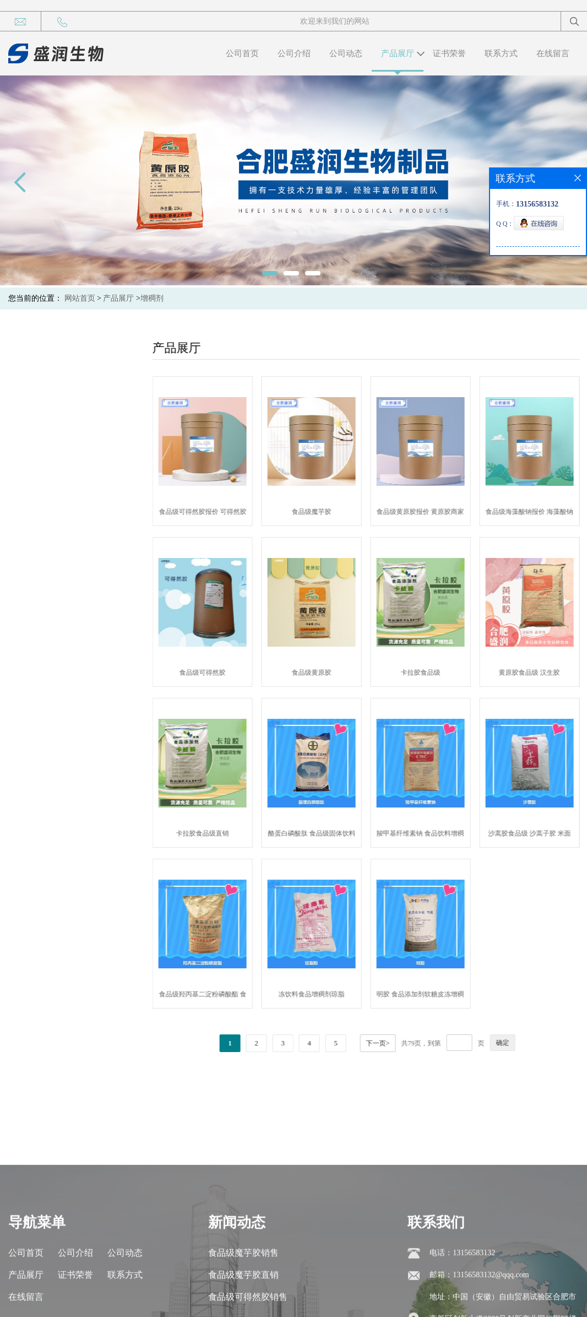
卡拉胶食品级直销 (230, 833)
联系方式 (501, 53)
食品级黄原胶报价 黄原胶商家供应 (448, 514)
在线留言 (552, 53)
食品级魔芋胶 (340, 512)
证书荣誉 (449, 53)
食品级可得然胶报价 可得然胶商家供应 (230, 514)
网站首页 (79, 298)
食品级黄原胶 (340, 672)
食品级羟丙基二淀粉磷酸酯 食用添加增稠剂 (230, 996)
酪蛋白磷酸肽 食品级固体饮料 (339, 833)
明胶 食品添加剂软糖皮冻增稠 (448, 994)
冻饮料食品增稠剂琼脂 (340, 994)
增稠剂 (152, 298)
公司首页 (242, 53)
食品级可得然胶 (231, 672)
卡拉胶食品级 (448, 672)
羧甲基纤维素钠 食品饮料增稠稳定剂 (448, 836)
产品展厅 (397, 53)
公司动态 (345, 53)
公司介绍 (294, 53)
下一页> (406, 1043)
